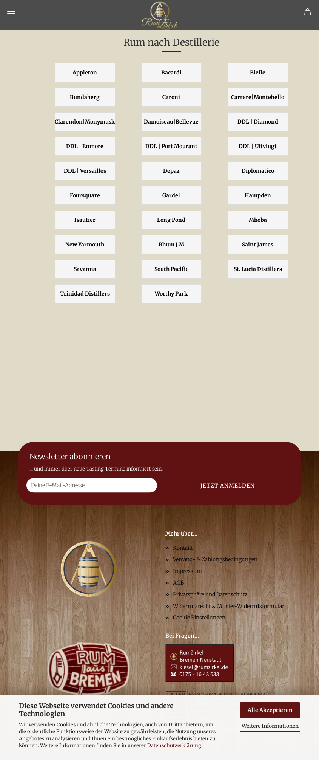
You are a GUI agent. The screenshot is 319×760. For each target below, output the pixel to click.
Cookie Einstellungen (199, 617)
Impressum (187, 571)
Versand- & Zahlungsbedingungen (215, 559)
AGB (178, 582)
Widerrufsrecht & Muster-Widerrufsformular (228, 606)
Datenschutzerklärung (174, 745)
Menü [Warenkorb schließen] (11, 11)
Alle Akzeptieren (270, 710)
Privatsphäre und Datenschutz (210, 594)
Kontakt (183, 548)
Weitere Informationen (270, 726)
